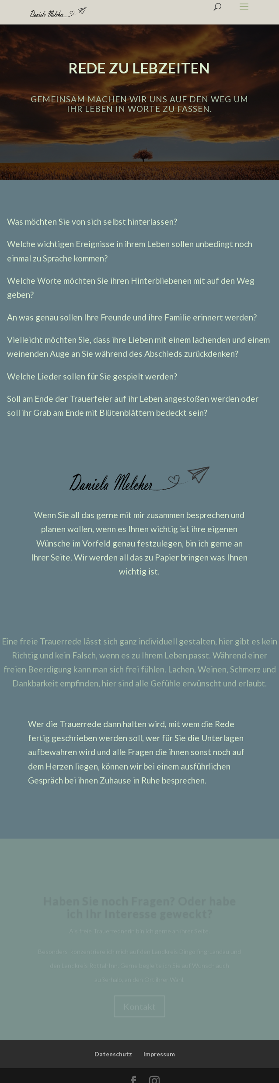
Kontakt (139, 1009)
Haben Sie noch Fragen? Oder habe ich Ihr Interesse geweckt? (139, 910)
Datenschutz (113, 1054)
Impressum (159, 1054)
